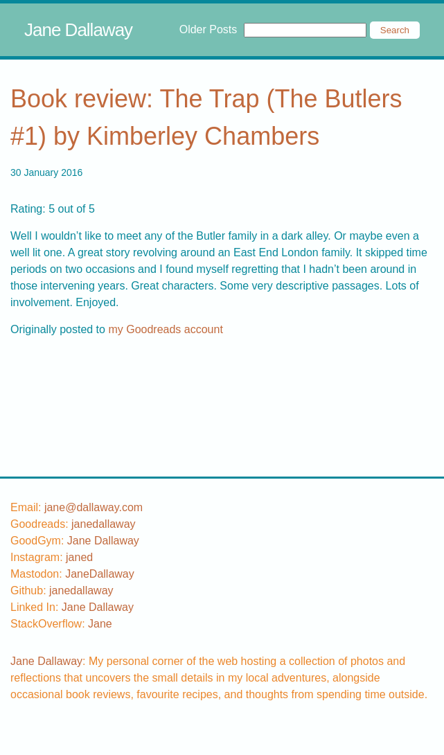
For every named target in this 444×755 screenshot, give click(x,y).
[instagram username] (79, 557)
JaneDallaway (99, 574)
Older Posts (208, 29)
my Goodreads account (165, 329)
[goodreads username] (103, 524)
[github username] (81, 590)
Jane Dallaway (78, 29)
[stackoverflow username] (100, 624)
